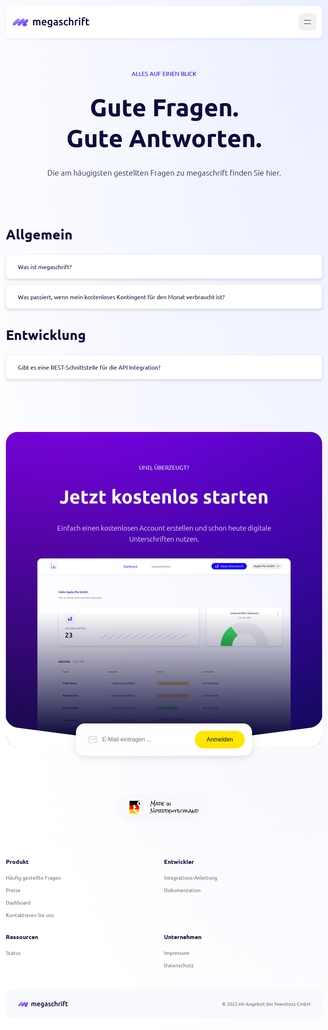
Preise (13, 890)
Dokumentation (182, 890)
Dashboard (18, 902)
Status (13, 952)
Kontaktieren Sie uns (30, 915)
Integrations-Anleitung (190, 877)
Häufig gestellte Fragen (33, 877)
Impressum (176, 952)
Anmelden (220, 739)
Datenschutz (179, 965)
